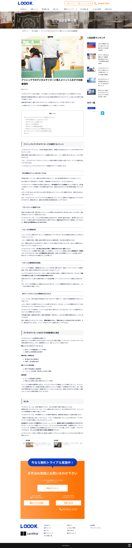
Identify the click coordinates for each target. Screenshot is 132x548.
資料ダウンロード (71, 3)
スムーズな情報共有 (33, 124)
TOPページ (25, 31)
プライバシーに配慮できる (35, 122)
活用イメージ (34, 9)
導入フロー (56, 9)
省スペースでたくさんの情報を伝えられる (39, 128)
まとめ (27, 133)
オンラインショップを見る (85, 3)
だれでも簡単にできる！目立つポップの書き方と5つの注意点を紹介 (103, 47)
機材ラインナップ (68, 9)
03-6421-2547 (103, 3)
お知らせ (91, 108)
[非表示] (54, 113)
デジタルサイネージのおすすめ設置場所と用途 (38, 131)
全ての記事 (35, 31)
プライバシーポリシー (96, 528)
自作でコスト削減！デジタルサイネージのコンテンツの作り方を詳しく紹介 (103, 94)
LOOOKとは (23, 9)
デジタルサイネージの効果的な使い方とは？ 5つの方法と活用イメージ (103, 82)
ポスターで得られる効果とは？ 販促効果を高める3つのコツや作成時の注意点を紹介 (103, 59)
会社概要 (92, 525)
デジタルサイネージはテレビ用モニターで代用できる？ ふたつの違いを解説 (103, 71)
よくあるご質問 (96, 9)
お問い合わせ (108, 9)
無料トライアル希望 (36, 503)
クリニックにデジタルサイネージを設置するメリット (40, 117)
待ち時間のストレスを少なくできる (38, 119)
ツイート (94, 111)
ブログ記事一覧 (84, 9)
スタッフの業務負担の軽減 (35, 126)
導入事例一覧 (45, 9)
